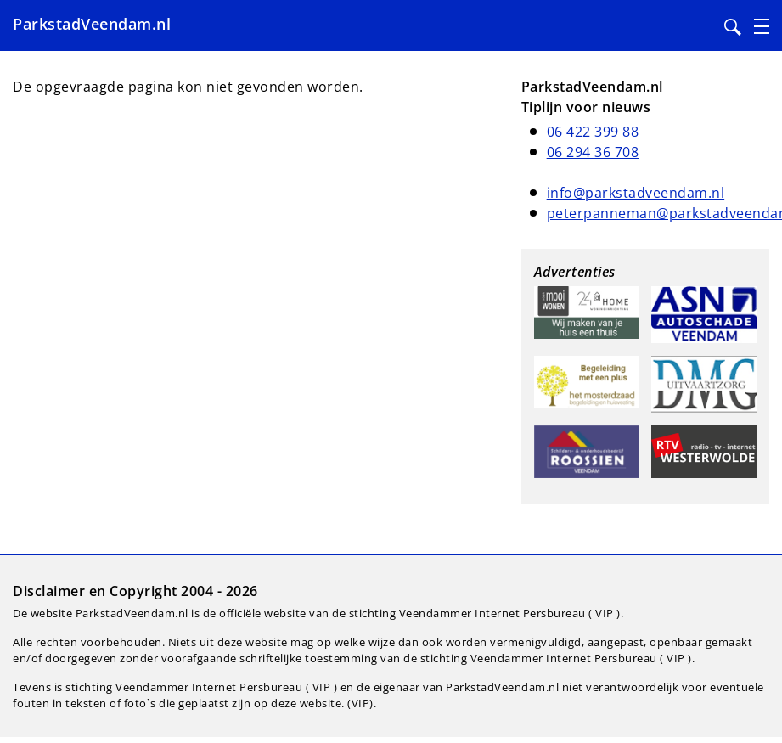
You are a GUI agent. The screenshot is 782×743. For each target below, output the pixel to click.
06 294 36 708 (593, 152)
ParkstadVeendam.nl (92, 24)
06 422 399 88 (593, 131)
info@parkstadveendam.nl (636, 192)
